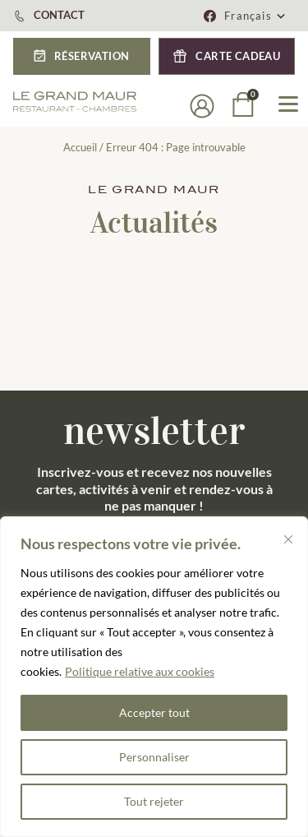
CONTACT (59, 14)
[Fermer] (288, 539)
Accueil (80, 147)
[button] (255, 15)
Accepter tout (154, 712)
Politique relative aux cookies (139, 671)
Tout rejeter (154, 801)
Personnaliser (154, 757)
